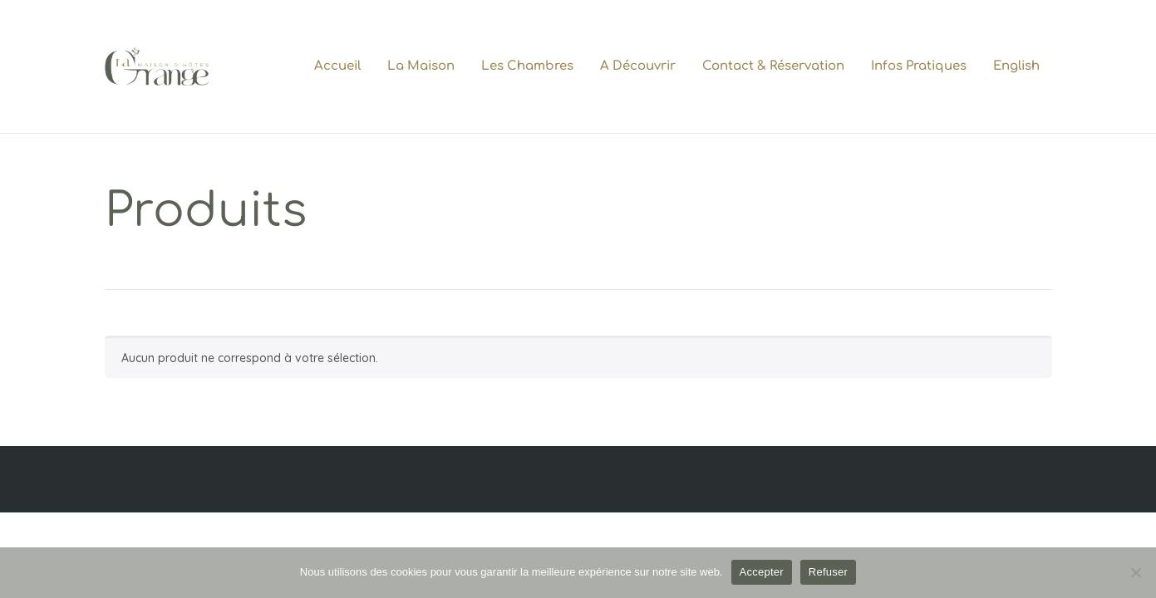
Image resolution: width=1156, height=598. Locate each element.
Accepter (762, 572)
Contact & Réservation (773, 66)
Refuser (828, 572)
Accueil (337, 66)
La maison (421, 66)
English (1016, 66)
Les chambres (527, 66)
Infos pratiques (919, 66)
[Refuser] (1135, 572)
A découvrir (638, 66)
